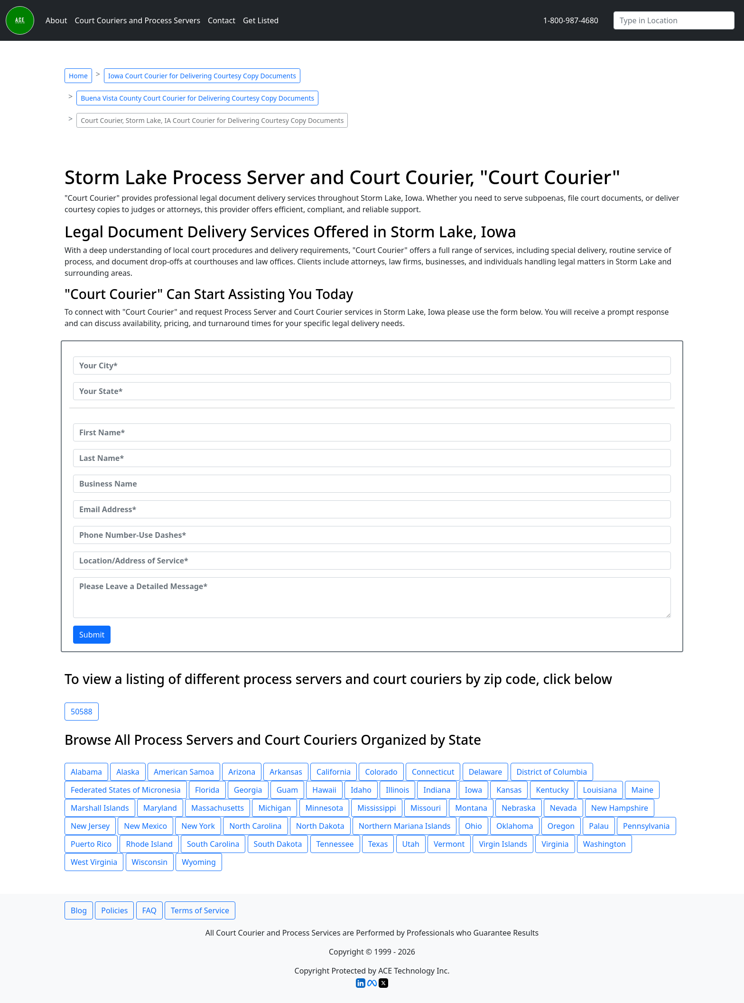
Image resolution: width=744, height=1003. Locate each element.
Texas (378, 844)
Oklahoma (514, 826)
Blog (79, 910)
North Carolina (255, 826)
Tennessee (335, 844)
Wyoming (199, 862)
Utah (410, 844)
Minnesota (325, 808)
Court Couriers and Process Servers (137, 20)
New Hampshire (619, 808)
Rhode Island (149, 844)
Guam (287, 790)
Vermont (449, 844)
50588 (82, 711)
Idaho (361, 790)
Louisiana (600, 790)
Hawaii (324, 790)
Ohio (473, 826)
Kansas (508, 790)
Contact (221, 20)
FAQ (149, 910)
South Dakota (278, 844)
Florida (207, 790)
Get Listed (261, 20)
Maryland (160, 808)
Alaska (128, 772)
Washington (604, 844)
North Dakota (320, 826)
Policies (114, 910)
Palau (599, 826)
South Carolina (213, 844)
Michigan (274, 808)
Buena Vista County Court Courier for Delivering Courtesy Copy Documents (197, 98)
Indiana (436, 790)
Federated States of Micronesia (126, 790)
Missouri (425, 808)
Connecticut (433, 772)
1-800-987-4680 (570, 20)
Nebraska (518, 808)
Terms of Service (200, 910)
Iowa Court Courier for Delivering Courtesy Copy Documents (202, 75)
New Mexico (145, 826)
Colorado (381, 772)
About (56, 20)
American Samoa (184, 772)
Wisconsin (150, 862)
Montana (471, 808)
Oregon (561, 826)
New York (198, 826)
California (333, 772)
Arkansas (286, 772)
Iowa (473, 790)
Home (78, 75)
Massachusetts (217, 808)
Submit (91, 634)
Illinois (397, 790)
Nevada (563, 808)
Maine (642, 790)
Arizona (241, 772)
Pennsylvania (646, 826)
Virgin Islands (503, 844)
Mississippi (376, 808)
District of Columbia (552, 772)
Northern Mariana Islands (405, 826)
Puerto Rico (91, 844)
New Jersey (90, 826)
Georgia (248, 790)
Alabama (86, 772)
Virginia (554, 844)
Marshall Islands (100, 808)
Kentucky (552, 790)
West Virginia (94, 862)
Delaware (485, 772)
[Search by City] (674, 20)
